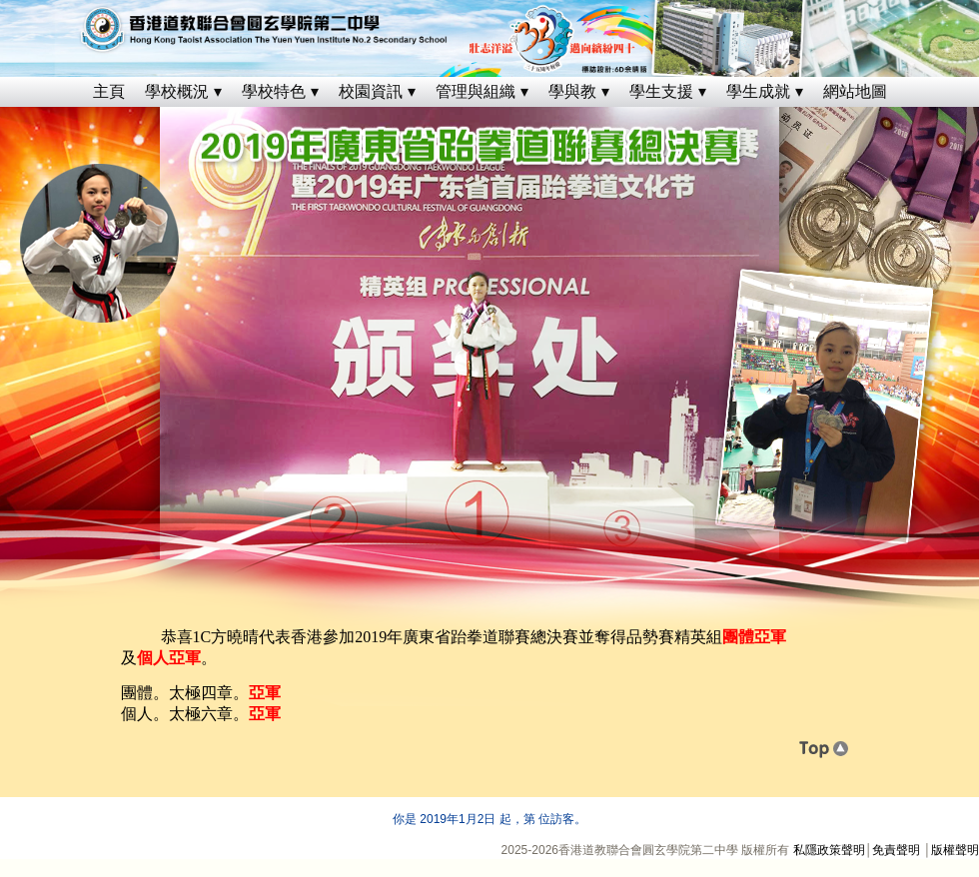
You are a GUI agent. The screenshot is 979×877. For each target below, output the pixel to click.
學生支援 (661, 91)
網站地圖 (855, 91)
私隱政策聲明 (829, 850)
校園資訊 (371, 91)
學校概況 (177, 91)
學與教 (572, 91)
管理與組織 (475, 91)
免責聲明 (896, 850)
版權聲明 (955, 850)
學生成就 (758, 91)
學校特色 (274, 91)
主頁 (109, 91)
